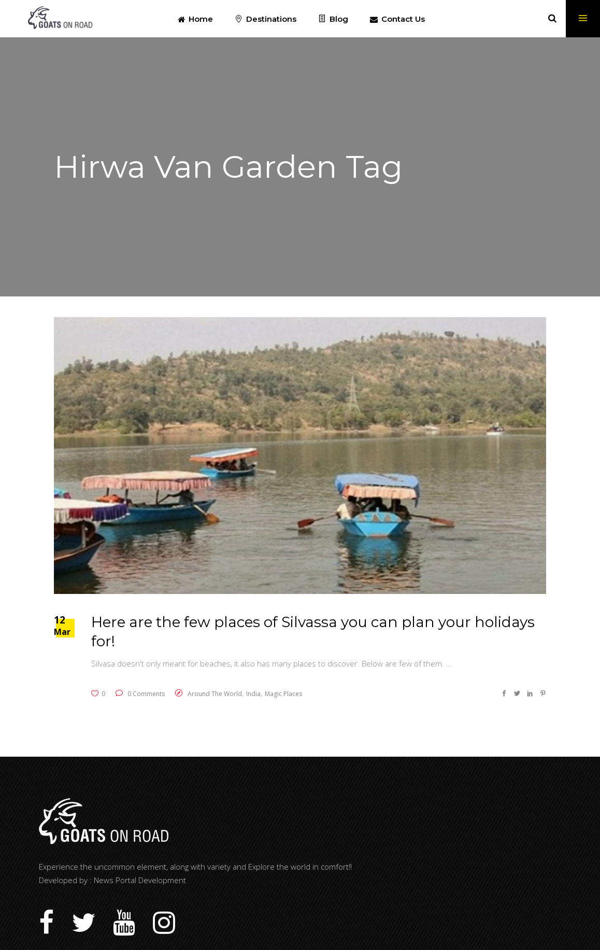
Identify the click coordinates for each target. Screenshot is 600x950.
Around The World (215, 693)
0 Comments (140, 693)
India (253, 693)
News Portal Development (140, 880)
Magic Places (283, 693)
